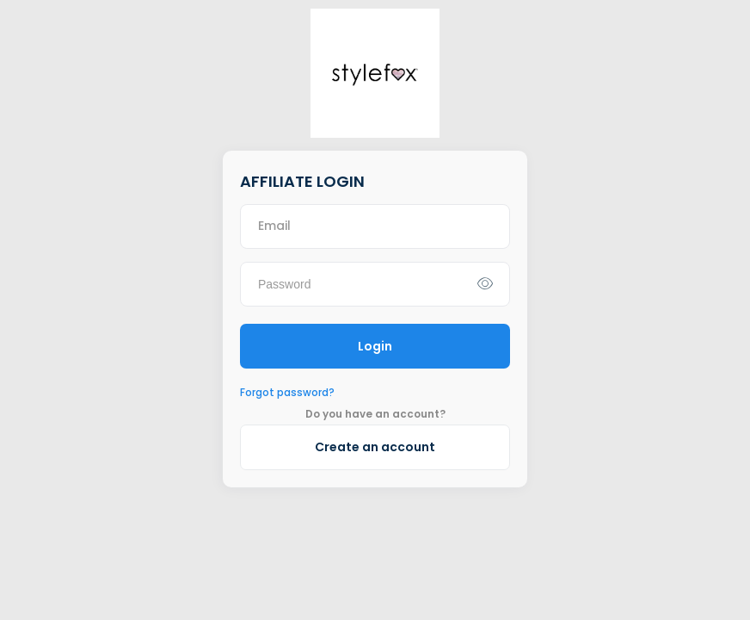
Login (375, 346)
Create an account (375, 447)
